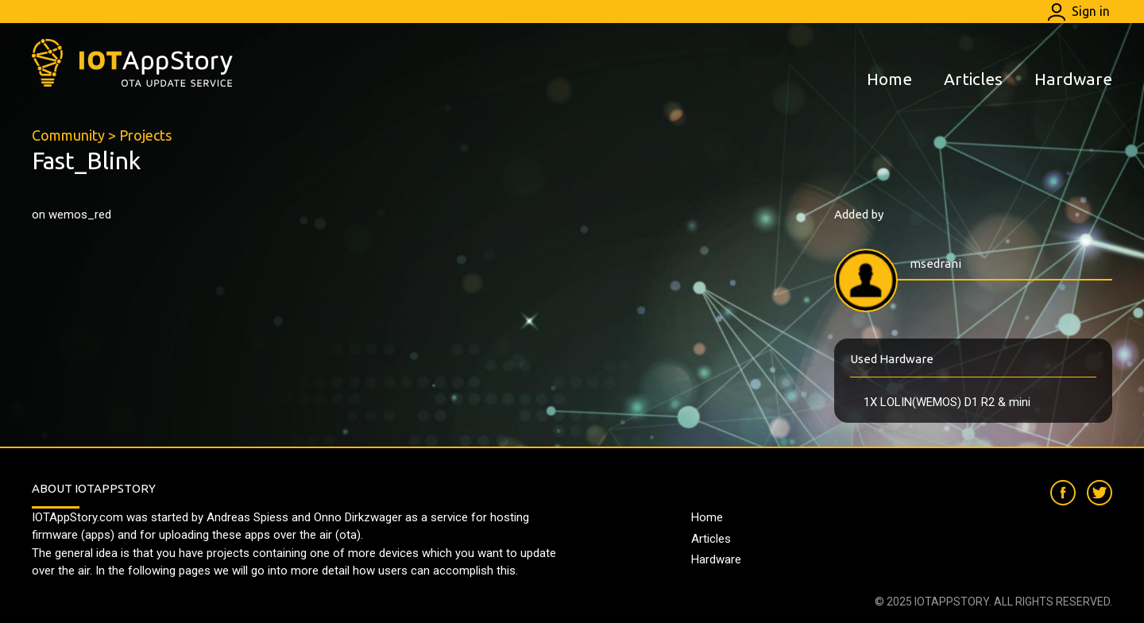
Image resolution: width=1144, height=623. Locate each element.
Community (68, 135)
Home (889, 78)
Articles (973, 78)
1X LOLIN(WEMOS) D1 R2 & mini (947, 402)
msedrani (935, 263)
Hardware (1073, 78)
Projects (145, 135)
